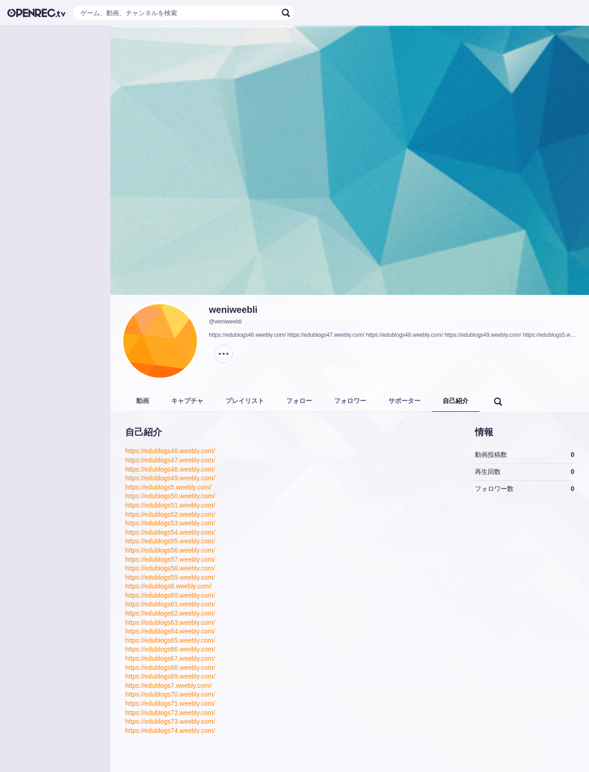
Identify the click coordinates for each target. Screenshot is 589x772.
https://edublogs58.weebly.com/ (170, 568)
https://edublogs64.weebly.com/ (170, 631)
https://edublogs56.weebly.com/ (170, 550)
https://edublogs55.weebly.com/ (170, 541)
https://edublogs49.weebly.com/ (170, 478)
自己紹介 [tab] (455, 400)
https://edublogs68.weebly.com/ (170, 667)
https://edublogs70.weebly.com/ (170, 694)
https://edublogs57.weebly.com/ (170, 559)
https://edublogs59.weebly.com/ (170, 577)
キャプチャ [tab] (187, 400)
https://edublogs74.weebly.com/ (170, 730)
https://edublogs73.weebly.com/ (170, 721)
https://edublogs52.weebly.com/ (170, 514)
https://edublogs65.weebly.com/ (170, 640)
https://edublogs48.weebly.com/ (170, 469)
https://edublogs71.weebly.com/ (170, 703)
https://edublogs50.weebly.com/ (170, 496)
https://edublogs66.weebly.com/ (170, 649)
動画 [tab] (142, 400)
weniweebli (233, 310)
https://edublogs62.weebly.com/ (170, 613)
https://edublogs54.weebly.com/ (170, 532)
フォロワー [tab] (350, 400)
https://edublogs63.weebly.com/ (170, 622)
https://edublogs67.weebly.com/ (170, 658)
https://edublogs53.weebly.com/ (170, 523)
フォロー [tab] (299, 400)
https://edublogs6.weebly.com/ (168, 586)
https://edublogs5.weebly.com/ (168, 487)
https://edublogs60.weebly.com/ (170, 595)
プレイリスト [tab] (244, 400)
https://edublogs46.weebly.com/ (170, 451)
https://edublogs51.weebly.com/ (170, 505)
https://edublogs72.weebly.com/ (170, 712)
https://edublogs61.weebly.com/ (170, 604)
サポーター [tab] (404, 400)
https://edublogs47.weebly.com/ (170, 460)
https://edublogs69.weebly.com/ (170, 676)
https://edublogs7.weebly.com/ (168, 685)
